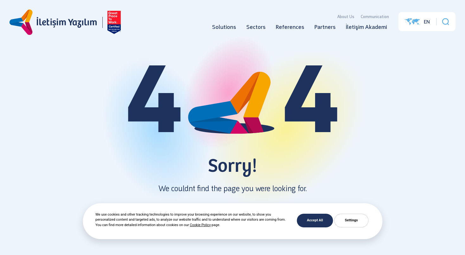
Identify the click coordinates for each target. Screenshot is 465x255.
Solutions (224, 27)
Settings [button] (351, 220)
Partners (325, 27)
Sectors (256, 27)
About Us (345, 16)
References (290, 27)
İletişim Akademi (366, 27)
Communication (375, 16)
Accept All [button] (315, 220)
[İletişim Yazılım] (53, 22)
